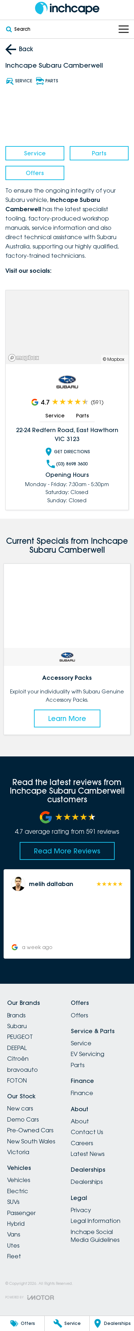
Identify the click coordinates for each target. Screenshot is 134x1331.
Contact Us (87, 1132)
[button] (67, 914)
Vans (13, 1234)
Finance (82, 1093)
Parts (99, 153)
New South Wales (31, 1141)
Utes (13, 1245)
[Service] (67, 1323)
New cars (20, 1108)
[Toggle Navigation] (124, 29)
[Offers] (22, 1323)
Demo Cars (23, 1119)
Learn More (67, 718)
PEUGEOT (20, 1036)
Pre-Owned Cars (30, 1130)
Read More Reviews (67, 851)
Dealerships (87, 1181)
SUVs (13, 1201)
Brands (16, 1015)
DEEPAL (17, 1047)
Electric (17, 1191)
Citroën (18, 1058)
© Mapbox (113, 359)
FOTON (17, 1080)
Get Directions (67, 451)
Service (35, 153)
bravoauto (22, 1069)
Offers (35, 172)
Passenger (21, 1212)
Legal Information (95, 1220)
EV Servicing (87, 1053)
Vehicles (18, 1180)
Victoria (18, 1152)
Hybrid (16, 1223)
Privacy (81, 1210)
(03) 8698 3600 (67, 464)
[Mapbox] (25, 358)
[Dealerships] (112, 1323)
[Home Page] (67, 8)
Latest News (87, 1153)
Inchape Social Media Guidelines (95, 1235)
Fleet (14, 1256)
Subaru (17, 1026)
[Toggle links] (29, 1297)
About (80, 1121)
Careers (82, 1143)
